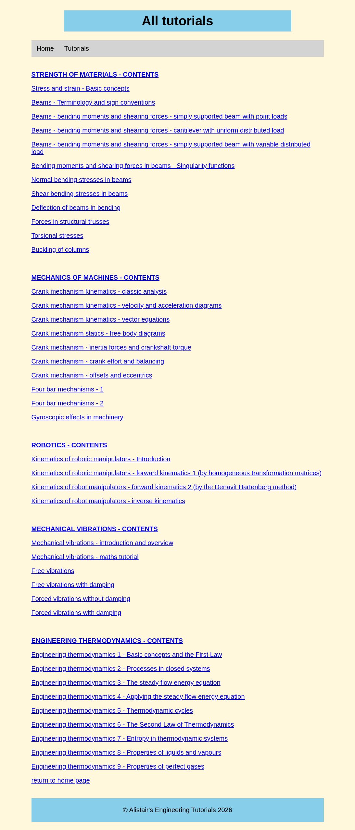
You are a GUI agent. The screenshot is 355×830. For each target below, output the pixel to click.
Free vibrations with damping (73, 584)
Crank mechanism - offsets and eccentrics (92, 375)
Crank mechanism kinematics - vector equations (101, 319)
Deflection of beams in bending (76, 207)
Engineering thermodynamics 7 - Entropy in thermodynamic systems (130, 738)
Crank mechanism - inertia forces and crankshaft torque (111, 347)
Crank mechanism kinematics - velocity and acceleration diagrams (127, 305)
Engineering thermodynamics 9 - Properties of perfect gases (118, 766)
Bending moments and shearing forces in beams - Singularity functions (133, 165)
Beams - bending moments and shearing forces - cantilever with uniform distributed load (158, 130)
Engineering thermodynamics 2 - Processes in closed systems (121, 668)
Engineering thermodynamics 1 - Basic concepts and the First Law (127, 654)
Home (45, 48)
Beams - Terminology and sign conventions (93, 102)
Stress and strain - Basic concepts (81, 88)
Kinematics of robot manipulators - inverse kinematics (108, 500)
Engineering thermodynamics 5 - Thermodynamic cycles (112, 710)
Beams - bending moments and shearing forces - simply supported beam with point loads (159, 116)
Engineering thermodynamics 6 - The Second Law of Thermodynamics (133, 724)
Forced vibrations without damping (81, 598)
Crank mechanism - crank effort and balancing (98, 361)
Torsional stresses (57, 235)
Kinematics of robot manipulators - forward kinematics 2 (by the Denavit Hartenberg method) (164, 487)
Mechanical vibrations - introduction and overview (102, 542)
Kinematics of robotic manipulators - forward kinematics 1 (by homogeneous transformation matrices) (177, 473)
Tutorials (76, 48)
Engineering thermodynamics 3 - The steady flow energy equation (126, 682)
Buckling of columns (60, 249)
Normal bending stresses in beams (82, 179)
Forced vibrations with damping (76, 612)
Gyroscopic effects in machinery (77, 417)
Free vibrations (53, 570)
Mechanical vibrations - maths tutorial (85, 556)
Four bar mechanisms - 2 (68, 403)
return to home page (61, 780)
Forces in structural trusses (70, 221)
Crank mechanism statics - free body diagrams (98, 333)
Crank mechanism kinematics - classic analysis (99, 291)
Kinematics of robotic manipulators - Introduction (101, 459)
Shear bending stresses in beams (80, 193)
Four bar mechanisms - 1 (68, 389)
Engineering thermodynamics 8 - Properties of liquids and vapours (127, 752)
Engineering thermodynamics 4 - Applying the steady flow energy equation (138, 696)
